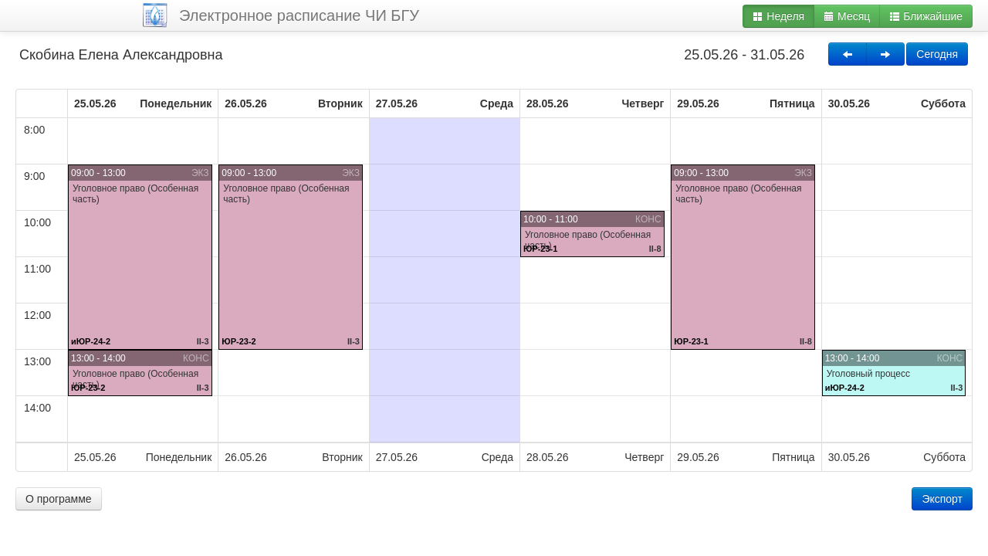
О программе (58, 499)
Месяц (847, 16)
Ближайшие (926, 16)
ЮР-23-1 (540, 248)
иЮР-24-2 (90, 341)
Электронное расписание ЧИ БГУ (299, 15)
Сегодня (937, 54)
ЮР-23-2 (88, 387)
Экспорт (942, 499)
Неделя (778, 16)
